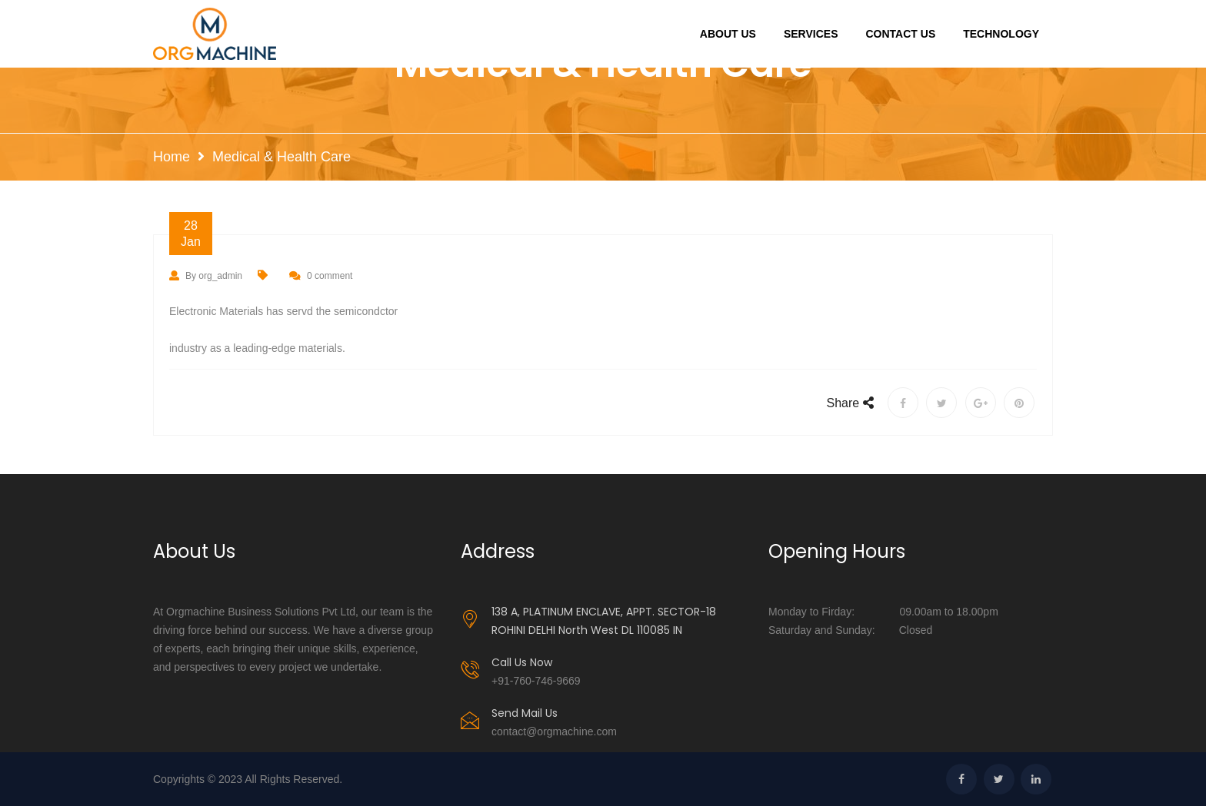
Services (811, 34)
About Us (728, 34)
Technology (1001, 34)
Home (171, 156)
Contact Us (900, 34)
